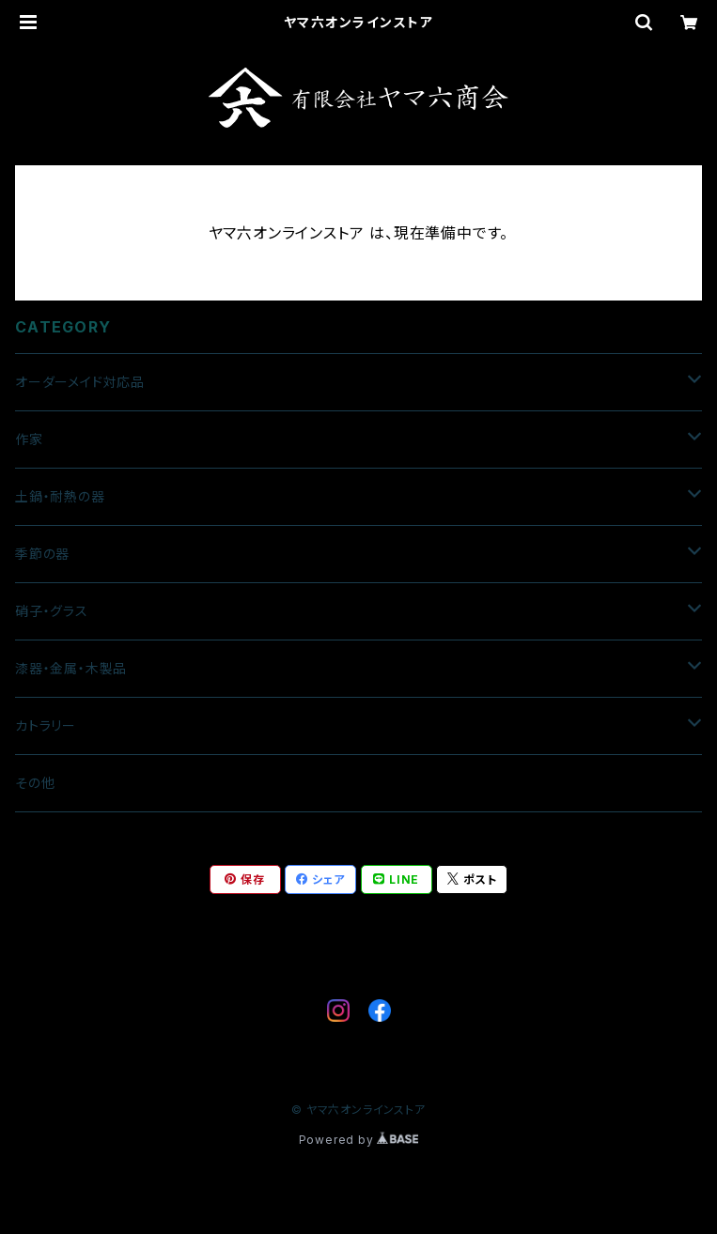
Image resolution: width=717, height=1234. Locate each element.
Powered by (359, 1140)
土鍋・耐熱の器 (60, 496)
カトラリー (45, 725)
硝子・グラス (51, 611)
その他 (35, 783)
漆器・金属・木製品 (71, 668)
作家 (29, 439)
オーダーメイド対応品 (80, 382)
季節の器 (42, 554)
